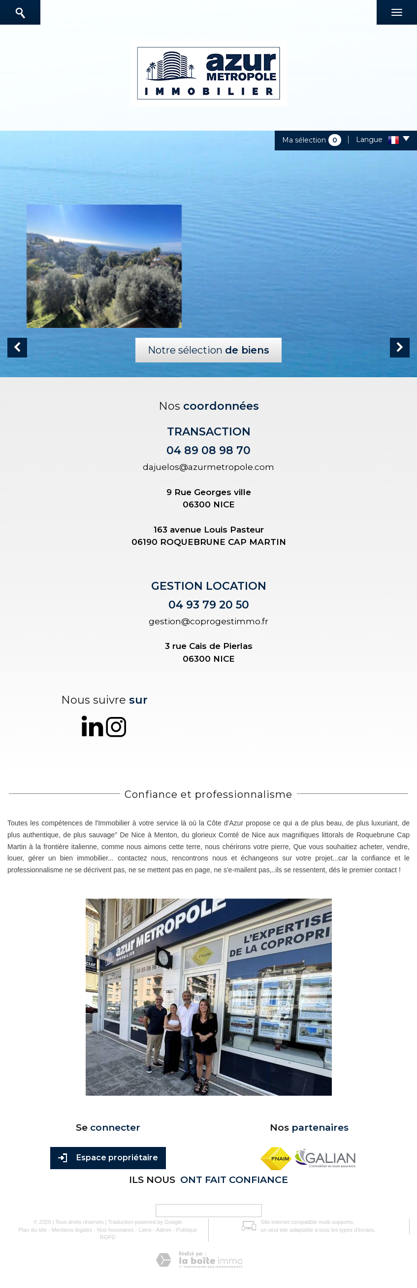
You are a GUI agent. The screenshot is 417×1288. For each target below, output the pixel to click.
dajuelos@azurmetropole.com (208, 467)
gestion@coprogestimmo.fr (208, 621)
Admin (163, 1230)
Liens (144, 1230)
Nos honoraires (115, 1230)
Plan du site (32, 1230)
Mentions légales (72, 1230)
